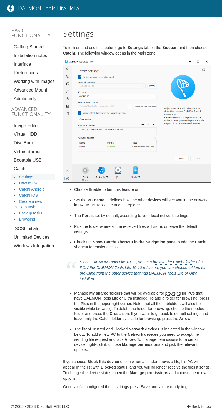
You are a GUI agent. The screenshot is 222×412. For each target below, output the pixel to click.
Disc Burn (23, 142)
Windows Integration (34, 245)
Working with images (34, 81)
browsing (173, 293)
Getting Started (29, 47)
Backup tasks (30, 213)
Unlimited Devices (31, 237)
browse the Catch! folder (174, 262)
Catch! (20, 168)
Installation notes (30, 55)
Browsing (27, 219)
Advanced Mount (30, 90)
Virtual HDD (25, 134)
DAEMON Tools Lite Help (48, 8)
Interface (22, 64)
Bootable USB (28, 160)
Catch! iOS (28, 195)
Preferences (26, 72)
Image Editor (26, 125)
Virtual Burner (27, 151)
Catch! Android (32, 189)
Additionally (25, 98)
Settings (26, 177)
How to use (29, 183)
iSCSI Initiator (27, 228)
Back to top (201, 406)
